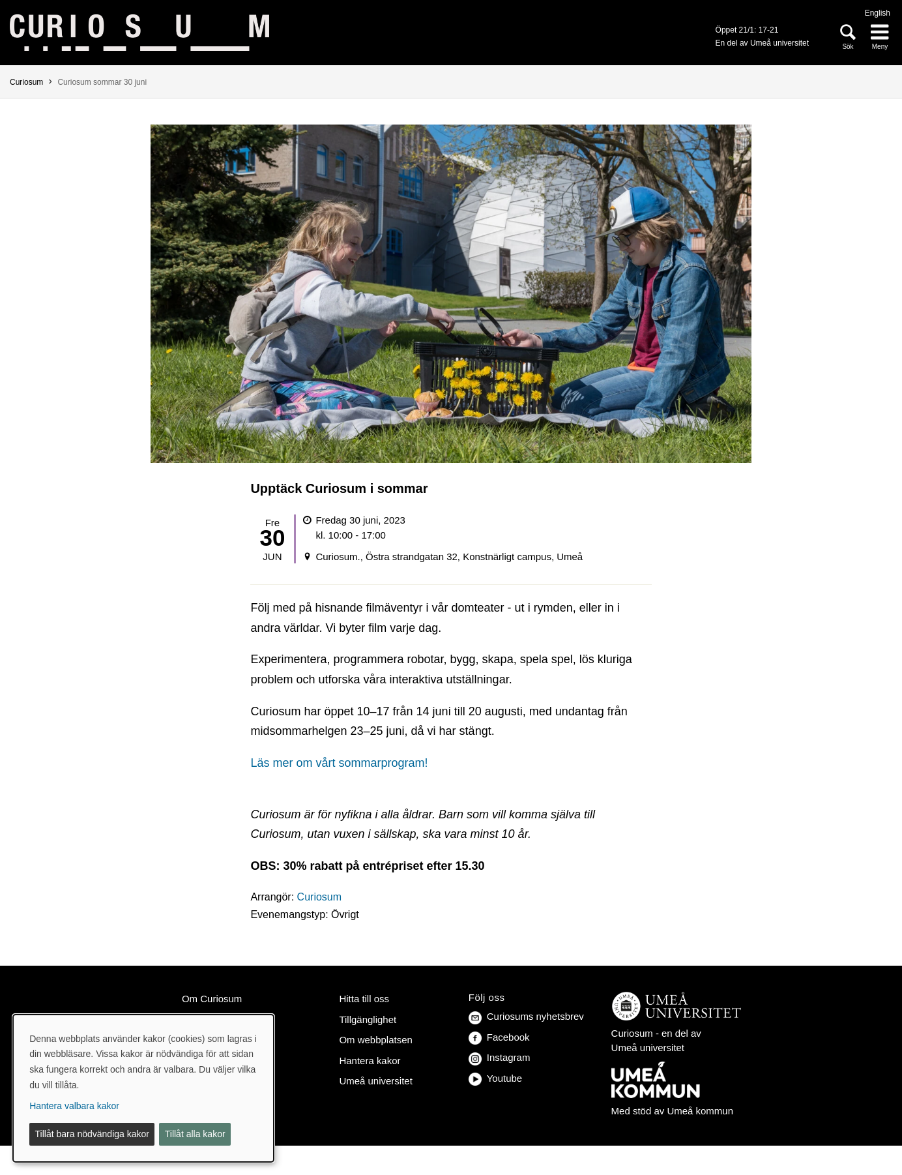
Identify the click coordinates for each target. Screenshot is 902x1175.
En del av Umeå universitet (762, 43)
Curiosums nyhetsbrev (526, 1016)
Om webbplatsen (375, 1039)
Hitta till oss (364, 998)
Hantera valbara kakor (74, 1106)
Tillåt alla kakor (195, 1134)
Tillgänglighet (367, 1019)
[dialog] (143, 1088)
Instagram (500, 1057)
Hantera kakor (369, 1060)
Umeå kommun (700, 1110)
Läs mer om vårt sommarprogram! (339, 762)
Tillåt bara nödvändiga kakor (92, 1134)
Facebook (499, 1037)
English (877, 13)
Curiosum (26, 82)
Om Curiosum (212, 998)
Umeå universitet (375, 1080)
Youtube (495, 1078)
